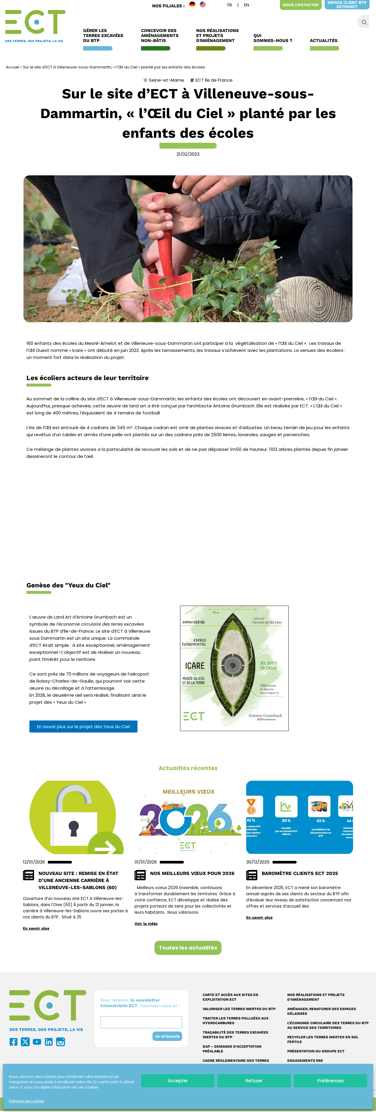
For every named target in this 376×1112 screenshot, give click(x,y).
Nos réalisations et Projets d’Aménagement (217, 35)
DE (194, 5)
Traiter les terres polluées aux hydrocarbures (235, 1021)
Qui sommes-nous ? (274, 38)
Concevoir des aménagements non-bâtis (161, 35)
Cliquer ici (188, 520)
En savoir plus (36, 929)
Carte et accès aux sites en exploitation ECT (230, 998)
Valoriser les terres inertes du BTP (239, 1010)
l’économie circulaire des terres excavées (101, 624)
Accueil (13, 67)
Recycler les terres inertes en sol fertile (322, 1040)
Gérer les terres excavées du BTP (104, 35)
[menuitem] (229, 5)
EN (205, 5)
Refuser (254, 1081)
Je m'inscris (167, 1037)
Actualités (325, 40)
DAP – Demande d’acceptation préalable (232, 1050)
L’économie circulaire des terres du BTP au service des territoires (328, 1026)
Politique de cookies (26, 1100)
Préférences (330, 1081)
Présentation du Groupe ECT (316, 1052)
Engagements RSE (305, 1062)
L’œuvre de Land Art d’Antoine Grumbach (74, 617)
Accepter (178, 1081)
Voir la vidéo (147, 924)
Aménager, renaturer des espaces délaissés (321, 1012)
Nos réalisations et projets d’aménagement (316, 998)
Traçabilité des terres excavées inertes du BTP (235, 1036)
